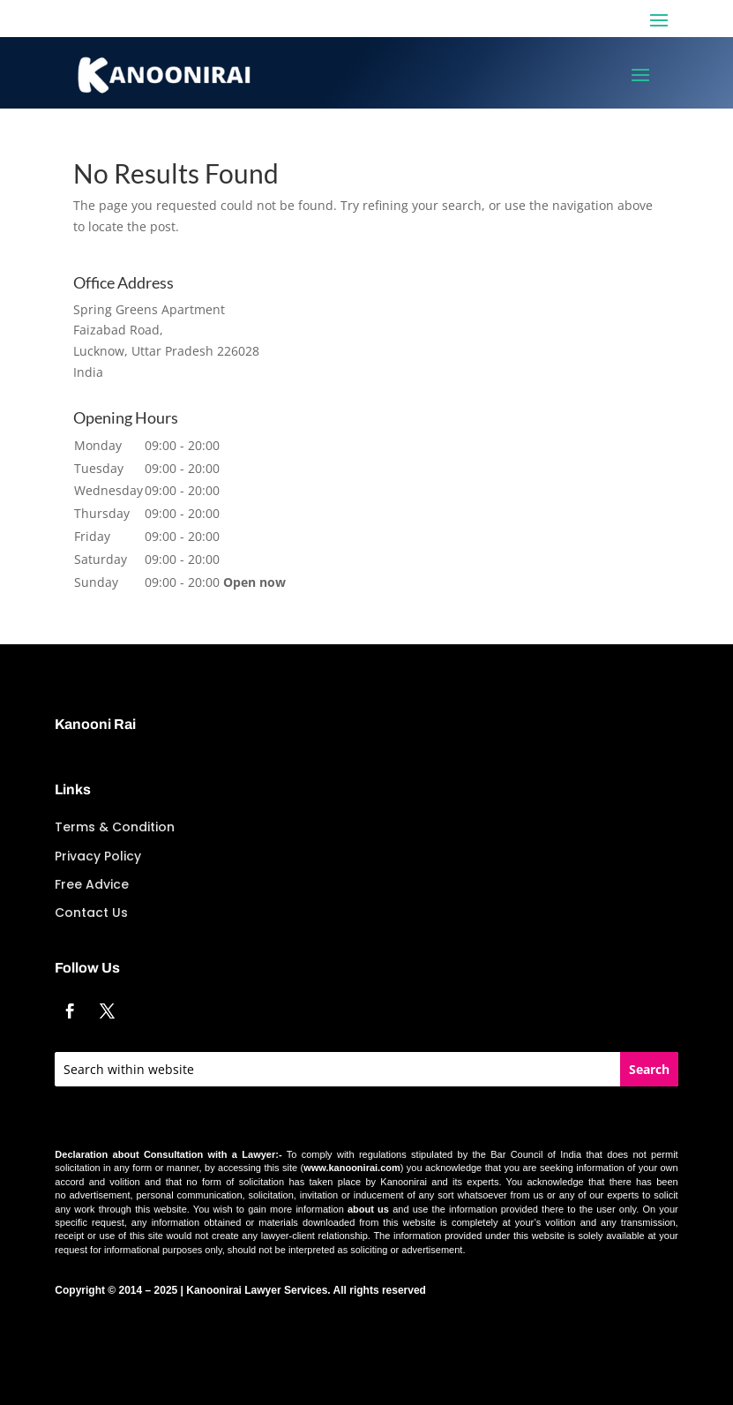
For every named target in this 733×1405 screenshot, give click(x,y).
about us (368, 1209)
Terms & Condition (115, 827)
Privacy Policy (98, 856)
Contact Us (91, 912)
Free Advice (92, 884)
